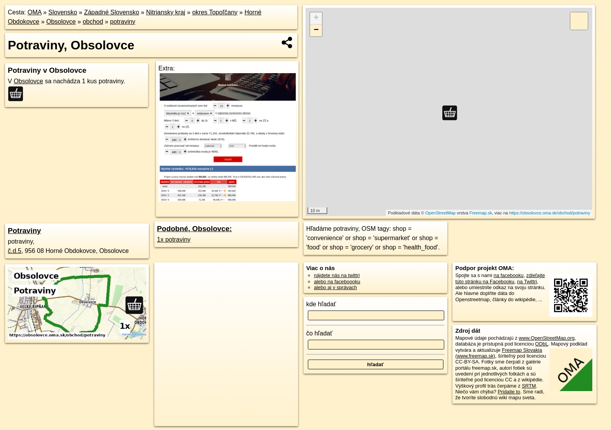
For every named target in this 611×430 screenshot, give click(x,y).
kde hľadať (321, 304)
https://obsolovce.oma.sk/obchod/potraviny (549, 213)
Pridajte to (509, 392)
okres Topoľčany (214, 12)
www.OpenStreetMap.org (546, 338)
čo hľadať (319, 333)
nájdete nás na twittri (337, 275)
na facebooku (509, 275)
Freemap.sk (481, 213)
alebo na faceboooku (337, 281)
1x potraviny (174, 239)
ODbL (541, 344)
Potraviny (24, 230)
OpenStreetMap (441, 213)
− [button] (316, 30)
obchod (93, 21)
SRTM (529, 386)
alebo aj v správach (335, 287)
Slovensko (62, 12)
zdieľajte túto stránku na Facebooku (500, 278)
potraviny (122, 21)
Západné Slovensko (111, 12)
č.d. (14, 250)
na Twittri (527, 281)
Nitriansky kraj (165, 12)
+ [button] (316, 18)
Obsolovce (61, 21)
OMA (35, 12)
